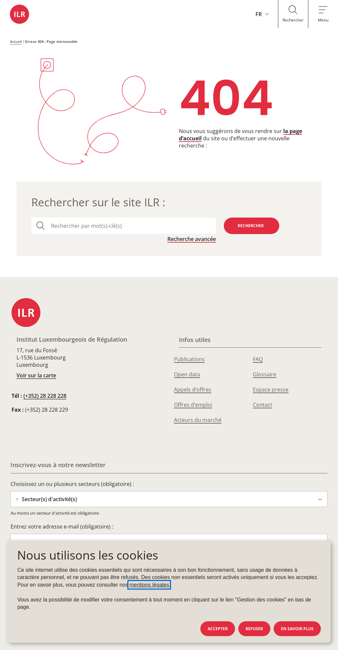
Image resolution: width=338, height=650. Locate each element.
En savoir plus (297, 629)
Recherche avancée (191, 239)
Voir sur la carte (36, 375)
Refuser (254, 629)
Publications (189, 359)
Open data (187, 374)
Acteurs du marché (197, 420)
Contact (262, 404)
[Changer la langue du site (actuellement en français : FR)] (259, 14)
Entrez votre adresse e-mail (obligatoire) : (62, 526)
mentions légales (149, 585)
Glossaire (264, 374)
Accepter (218, 629)
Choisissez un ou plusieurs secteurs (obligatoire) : (72, 484)
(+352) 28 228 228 (44, 395)
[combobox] (131, 226)
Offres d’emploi (193, 404)
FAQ (258, 359)
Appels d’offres (192, 389)
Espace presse (270, 389)
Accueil (16, 41)
